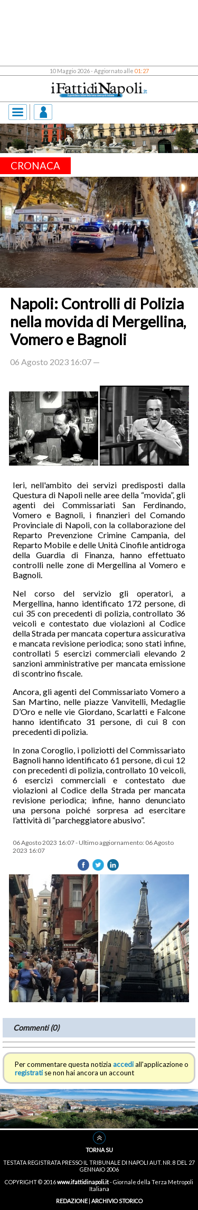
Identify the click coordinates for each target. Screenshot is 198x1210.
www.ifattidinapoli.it (83, 1181)
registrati (29, 1072)
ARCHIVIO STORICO (117, 1200)
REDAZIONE (72, 1200)
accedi (123, 1064)
